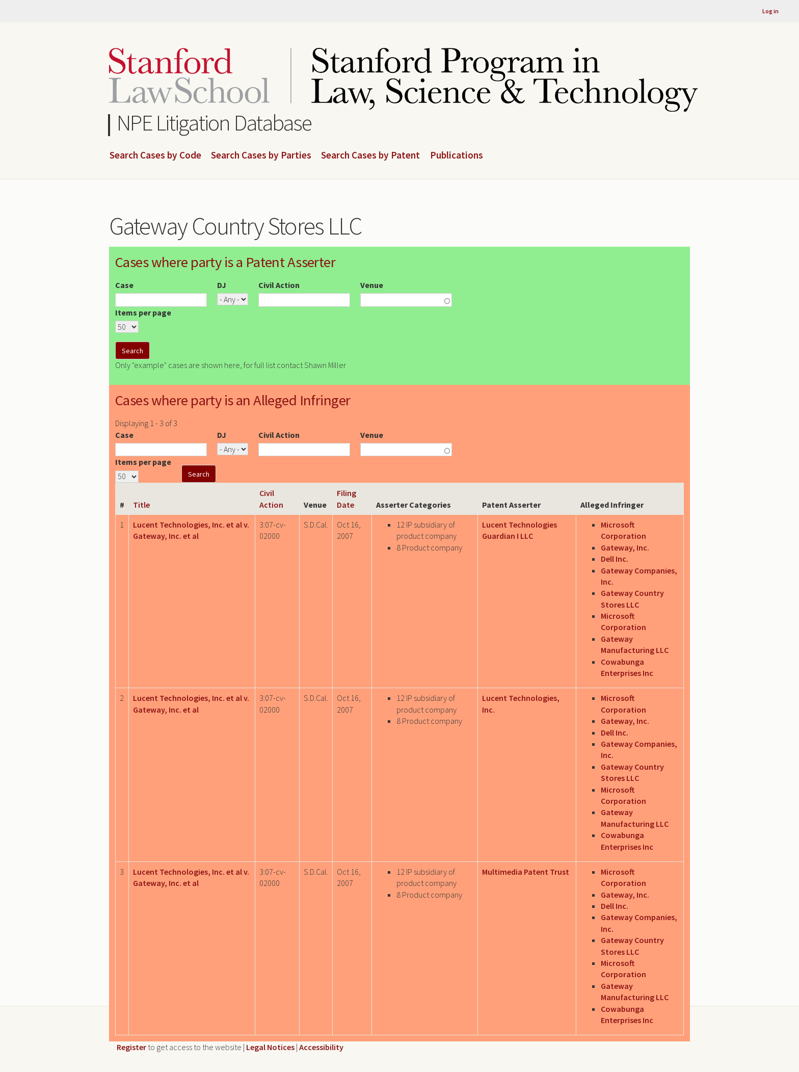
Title (141, 505)
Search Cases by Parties (261, 155)
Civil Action (279, 285)
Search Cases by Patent (370, 155)
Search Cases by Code (155, 155)
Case (124, 285)
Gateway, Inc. (625, 547)
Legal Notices (270, 1047)
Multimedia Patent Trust (525, 872)
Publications (456, 155)
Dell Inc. (614, 559)
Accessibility (321, 1047)
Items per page (143, 312)
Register (131, 1047)
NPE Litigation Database (214, 123)
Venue (371, 285)
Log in (770, 11)
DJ (221, 285)
